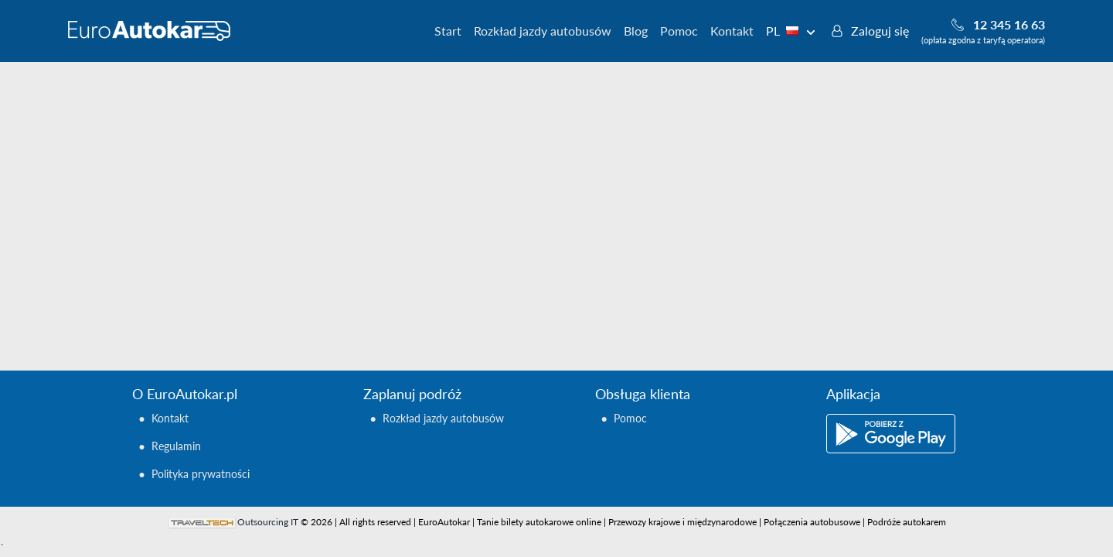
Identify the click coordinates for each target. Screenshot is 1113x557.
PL (790, 30)
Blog (636, 30)
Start (447, 30)
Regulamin (176, 446)
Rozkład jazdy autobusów (542, 30)
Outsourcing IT (267, 522)
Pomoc (679, 30)
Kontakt (732, 30)
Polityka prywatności (200, 473)
